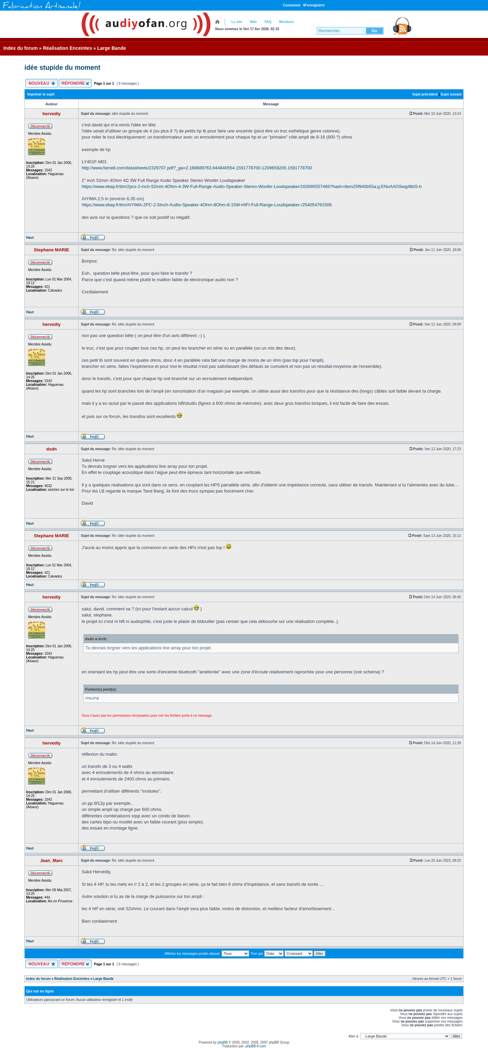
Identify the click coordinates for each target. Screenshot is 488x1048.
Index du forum (20, 48)
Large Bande (111, 48)
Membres (286, 22)
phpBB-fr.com (256, 1046)
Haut (30, 237)
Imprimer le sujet (41, 94)
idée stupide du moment (62, 67)
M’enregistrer (314, 5)
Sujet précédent (425, 94)
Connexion (292, 5)
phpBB (223, 1042)
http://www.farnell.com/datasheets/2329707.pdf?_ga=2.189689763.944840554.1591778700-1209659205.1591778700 (197, 167)
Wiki (253, 22)
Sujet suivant (451, 94)
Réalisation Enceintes (67, 48)
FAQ (267, 22)
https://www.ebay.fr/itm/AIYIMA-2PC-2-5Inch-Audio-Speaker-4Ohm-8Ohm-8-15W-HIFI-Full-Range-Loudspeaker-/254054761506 (207, 204)
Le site (236, 22)
